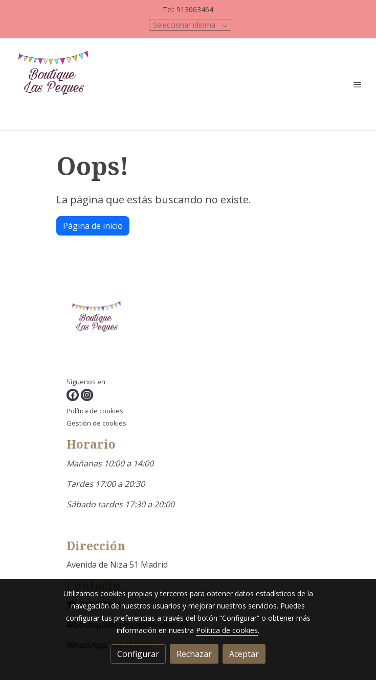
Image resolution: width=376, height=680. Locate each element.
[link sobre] (188, 327)
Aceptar (244, 654)
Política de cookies (95, 410)
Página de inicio (93, 225)
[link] (56, 84)
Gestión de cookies (96, 423)
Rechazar (194, 654)
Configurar (138, 654)
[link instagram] (87, 395)
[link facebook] (73, 395)
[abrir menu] (357, 84)
